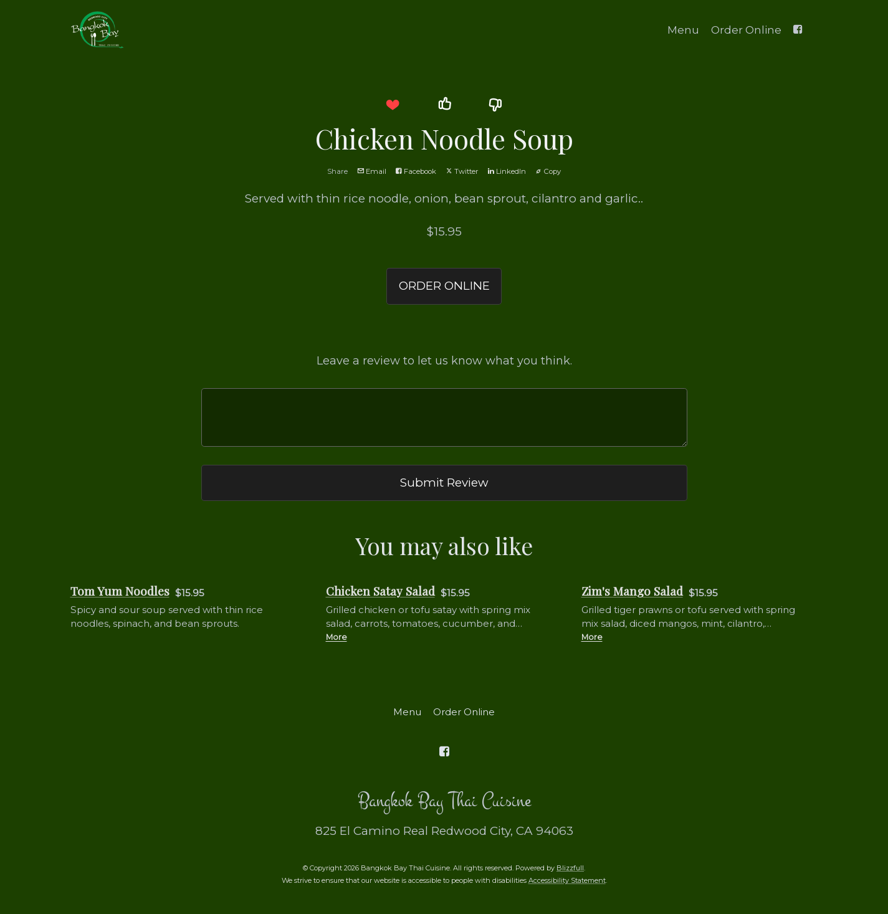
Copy (548, 171)
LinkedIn (507, 171)
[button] (392, 104)
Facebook (416, 171)
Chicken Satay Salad (380, 591)
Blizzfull (570, 868)
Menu (683, 30)
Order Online (746, 30)
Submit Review (444, 482)
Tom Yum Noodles (119, 591)
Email (371, 171)
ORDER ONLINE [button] (444, 285)
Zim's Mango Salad (632, 591)
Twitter (462, 171)
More (336, 637)
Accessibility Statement (567, 880)
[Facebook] (798, 28)
